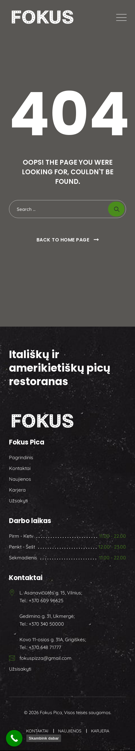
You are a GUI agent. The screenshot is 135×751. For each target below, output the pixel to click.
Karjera (17, 490)
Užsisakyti (24, 669)
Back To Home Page (63, 239)
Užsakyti (18, 501)
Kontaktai (20, 468)
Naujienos (20, 479)
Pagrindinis (21, 457)
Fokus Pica (51, 712)
